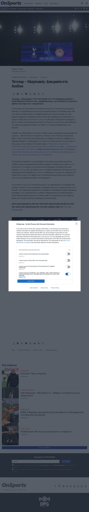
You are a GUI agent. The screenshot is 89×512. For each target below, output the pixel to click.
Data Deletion (34, 288)
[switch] (67, 254)
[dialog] (44, 256)
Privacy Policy (55, 288)
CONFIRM (31, 281)
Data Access (44, 288)
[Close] (77, 224)
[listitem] (44, 250)
